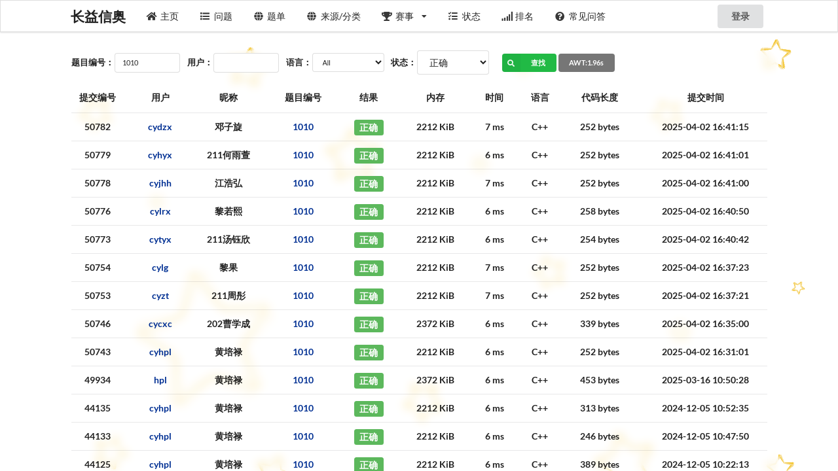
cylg (160, 267)
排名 (517, 16)
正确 (368, 126)
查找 (524, 63)
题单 (269, 16)
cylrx (160, 211)
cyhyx (160, 154)
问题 (216, 16)
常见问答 (580, 16)
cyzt (160, 295)
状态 (464, 16)
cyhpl (160, 351)
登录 (740, 16)
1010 (303, 126)
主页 (163, 16)
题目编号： (92, 62)
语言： (299, 62)
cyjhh (160, 182)
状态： (403, 62)
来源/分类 (333, 16)
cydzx (160, 126)
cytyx (160, 239)
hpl (160, 379)
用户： (200, 62)
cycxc (160, 323)
